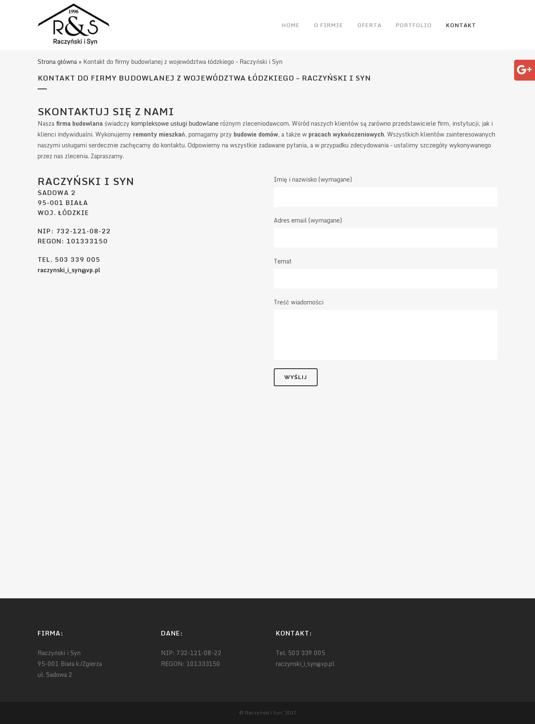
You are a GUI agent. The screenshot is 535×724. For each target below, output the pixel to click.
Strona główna (57, 61)
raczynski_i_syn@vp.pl (69, 270)
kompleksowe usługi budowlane (175, 123)
